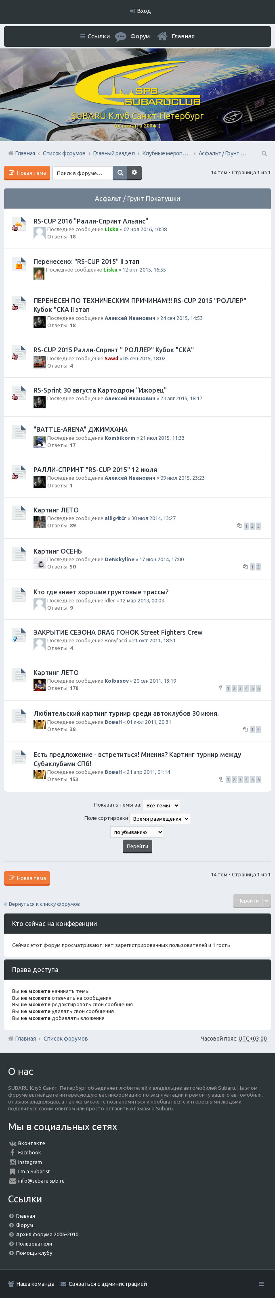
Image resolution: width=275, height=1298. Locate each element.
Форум (24, 1225)
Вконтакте (31, 1143)
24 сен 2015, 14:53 (181, 318)
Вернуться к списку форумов (44, 904)
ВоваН (113, 722)
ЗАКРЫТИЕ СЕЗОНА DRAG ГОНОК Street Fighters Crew (118, 632)
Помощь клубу (34, 1253)
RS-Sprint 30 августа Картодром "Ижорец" (100, 390)
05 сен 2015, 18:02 (144, 358)
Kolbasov (117, 680)
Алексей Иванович (130, 318)
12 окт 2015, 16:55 (144, 269)
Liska (112, 229)
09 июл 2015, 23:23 (182, 478)
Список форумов (66, 1038)
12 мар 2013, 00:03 (142, 600)
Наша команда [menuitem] (36, 1284)
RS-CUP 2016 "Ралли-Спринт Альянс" (91, 221)
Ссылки (99, 36)
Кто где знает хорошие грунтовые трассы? (101, 592)
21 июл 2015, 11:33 (162, 438)
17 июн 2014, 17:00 (161, 559)
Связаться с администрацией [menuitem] (108, 1284)
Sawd (111, 358)
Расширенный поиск (134, 173)
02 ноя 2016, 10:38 (145, 229)
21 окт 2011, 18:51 (154, 640)
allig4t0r (115, 518)
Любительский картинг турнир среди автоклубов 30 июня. (126, 713)
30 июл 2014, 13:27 (153, 518)
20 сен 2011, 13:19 (155, 680)
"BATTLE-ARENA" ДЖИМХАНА (81, 429)
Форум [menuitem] (140, 36)
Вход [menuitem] (144, 11)
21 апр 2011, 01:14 (148, 772)
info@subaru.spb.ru (41, 1180)
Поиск (120, 173)
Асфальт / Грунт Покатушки (137, 198)
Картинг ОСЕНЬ (58, 551)
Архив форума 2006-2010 (47, 1234)
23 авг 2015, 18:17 (181, 398)
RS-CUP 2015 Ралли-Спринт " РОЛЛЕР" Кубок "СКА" (114, 349)
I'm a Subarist (34, 1171)
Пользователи (34, 1243)
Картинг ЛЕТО (56, 510)
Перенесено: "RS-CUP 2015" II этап (86, 261)
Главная (183, 36)
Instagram (30, 1162)
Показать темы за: (137, 805)
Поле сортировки (137, 818)
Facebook (29, 1152)
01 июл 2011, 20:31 (149, 722)
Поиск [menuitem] (263, 153)
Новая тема (31, 173)
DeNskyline (119, 559)
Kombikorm (120, 438)
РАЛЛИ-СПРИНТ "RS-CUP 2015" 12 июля (95, 469)
